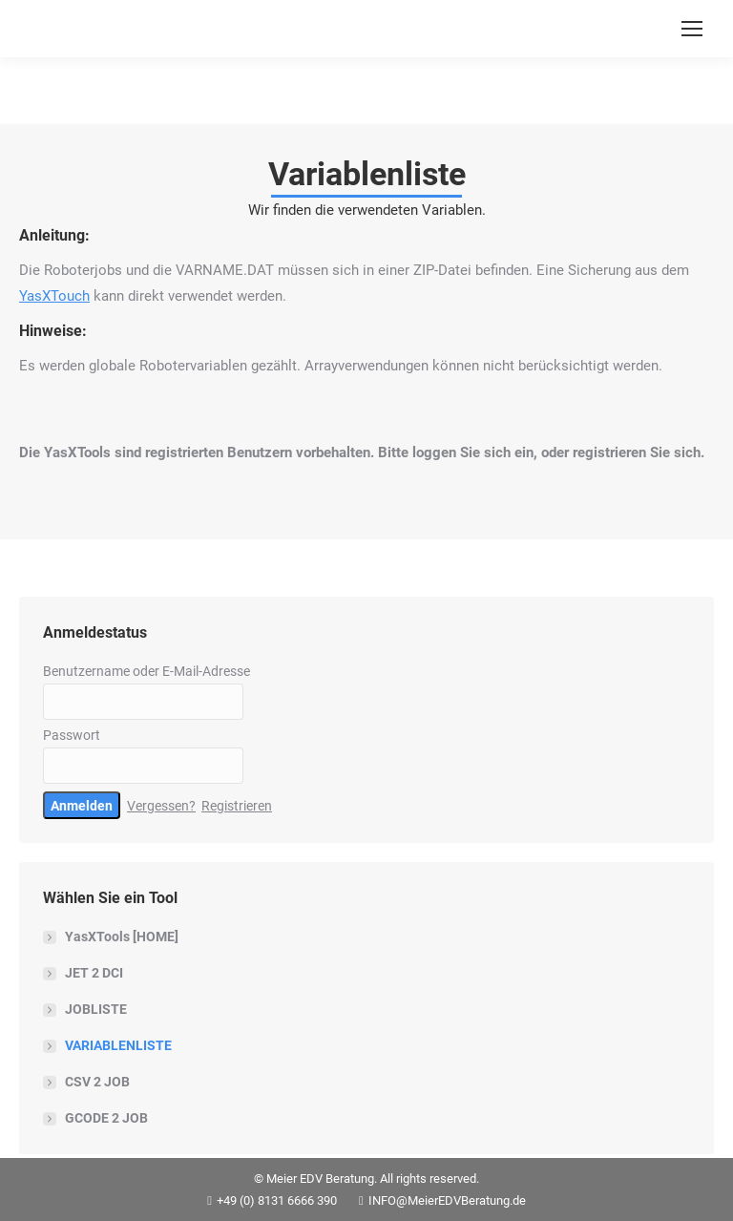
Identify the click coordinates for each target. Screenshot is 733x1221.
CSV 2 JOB (97, 1081)
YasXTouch (54, 296)
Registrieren (236, 805)
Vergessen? (161, 805)
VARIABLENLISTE (118, 1045)
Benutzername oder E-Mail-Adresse (146, 671)
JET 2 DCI (94, 972)
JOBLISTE (96, 1009)
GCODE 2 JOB (106, 1118)
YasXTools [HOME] (121, 936)
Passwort (71, 735)
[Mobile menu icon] (692, 28)
